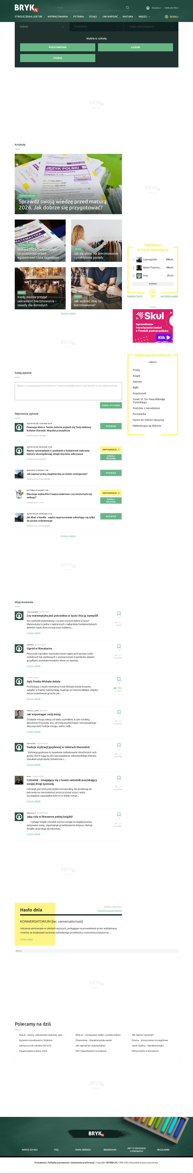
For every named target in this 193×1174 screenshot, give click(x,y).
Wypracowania (58, 16)
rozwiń (153, 284)
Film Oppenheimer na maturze (91, 1051)
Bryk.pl (19, 951)
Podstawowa (57, 47)
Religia (78, 249)
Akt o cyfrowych (136, 1149)
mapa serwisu (83, 1150)
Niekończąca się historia (147, 425)
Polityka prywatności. (59, 1162)
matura (128, 16)
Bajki (135, 387)
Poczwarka (139, 414)
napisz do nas (30, 1150)
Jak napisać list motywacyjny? (90, 1045)
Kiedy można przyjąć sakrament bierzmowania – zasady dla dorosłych (37, 301)
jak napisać (110, 16)
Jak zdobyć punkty (169, 296)
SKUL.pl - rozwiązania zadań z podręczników (98, 1035)
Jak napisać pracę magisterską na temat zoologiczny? (57, 474)
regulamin (163, 1150)
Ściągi (93, 16)
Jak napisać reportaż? (143, 1035)
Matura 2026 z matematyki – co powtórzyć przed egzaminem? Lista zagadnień (38, 253)
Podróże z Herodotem (146, 408)
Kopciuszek (139, 393)
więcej (144, 16)
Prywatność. (41, 1162)
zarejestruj (171, 8)
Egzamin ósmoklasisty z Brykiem (36, 1040)
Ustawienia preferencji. (83, 1162)
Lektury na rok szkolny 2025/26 (35, 1045)
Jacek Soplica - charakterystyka (148, 1045)
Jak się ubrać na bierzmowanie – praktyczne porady (96, 255)
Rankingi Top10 (134, 296)
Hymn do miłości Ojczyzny (148, 419)
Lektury (153, 362)
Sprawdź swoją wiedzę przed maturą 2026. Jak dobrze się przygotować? (63, 204)
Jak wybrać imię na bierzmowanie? (87, 303)
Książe (136, 375)
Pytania (78, 16)
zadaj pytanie (111, 405)
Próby (136, 369)
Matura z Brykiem (28, 196)
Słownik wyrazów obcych (110, 910)
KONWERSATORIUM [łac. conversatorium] (51, 921)
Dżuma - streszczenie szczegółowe (150, 1040)
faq (56, 1150)
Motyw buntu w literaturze (145, 1051)
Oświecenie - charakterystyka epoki (93, 1040)
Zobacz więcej (68, 313)
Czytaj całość (26, 939)
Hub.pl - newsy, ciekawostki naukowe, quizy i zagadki (42, 1035)
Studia (57, 58)
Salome (137, 381)
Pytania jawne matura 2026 (33, 1051)
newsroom (110, 1150)
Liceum (135, 47)
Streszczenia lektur (28, 16)
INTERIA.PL (112, 1162)
